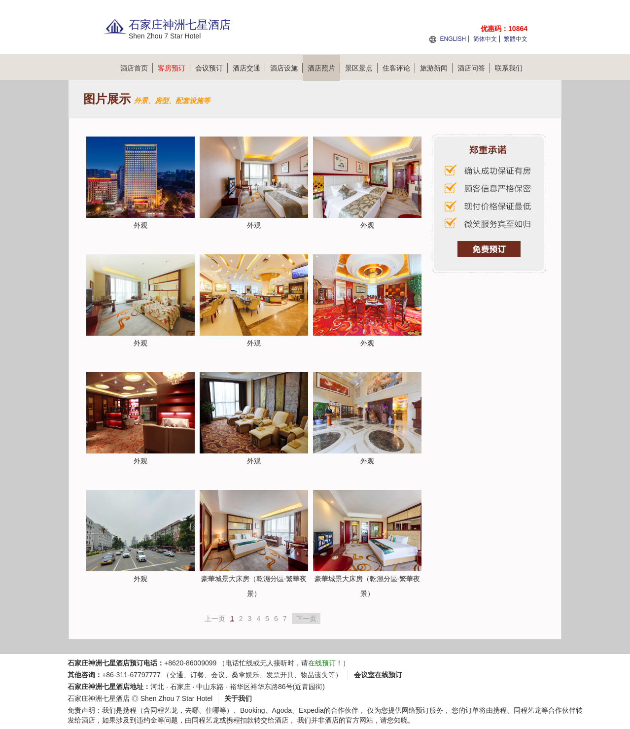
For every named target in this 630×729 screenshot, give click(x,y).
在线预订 (322, 663)
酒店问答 (473, 68)
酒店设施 (286, 68)
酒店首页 (136, 68)
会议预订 (211, 68)
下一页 (306, 619)
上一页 (215, 619)
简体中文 (485, 38)
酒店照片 (324, 68)
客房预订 (174, 68)
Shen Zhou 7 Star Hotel (176, 698)
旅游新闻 (436, 68)
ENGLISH (453, 38)
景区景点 (361, 68)
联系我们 (509, 68)
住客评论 (399, 68)
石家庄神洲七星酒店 (99, 698)
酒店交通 (249, 68)
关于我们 (238, 698)
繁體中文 (515, 38)
